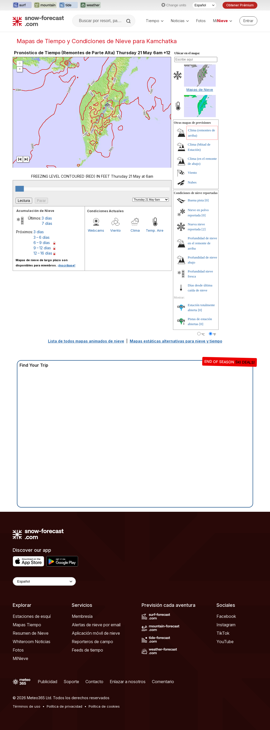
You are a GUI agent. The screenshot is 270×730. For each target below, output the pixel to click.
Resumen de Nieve (31, 633)
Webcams (96, 230)
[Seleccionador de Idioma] (204, 5)
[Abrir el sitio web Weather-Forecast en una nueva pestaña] (90, 5)
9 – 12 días (42, 248)
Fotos (201, 20)
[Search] (129, 21)
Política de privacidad (64, 706)
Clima (135, 230)
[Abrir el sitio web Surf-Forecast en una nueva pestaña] (22, 5)
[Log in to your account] (248, 20)
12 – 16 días (42, 253)
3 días (47, 218)
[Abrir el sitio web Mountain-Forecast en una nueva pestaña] (45, 5)
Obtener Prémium (240, 5)
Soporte (71, 681)
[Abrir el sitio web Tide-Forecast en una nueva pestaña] (68, 5)
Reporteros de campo (92, 641)
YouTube (225, 641)
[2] (203, 229)
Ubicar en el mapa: (187, 53)
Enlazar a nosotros (128, 681)
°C (203, 334)
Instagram (225, 624)
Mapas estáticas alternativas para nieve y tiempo (176, 341)
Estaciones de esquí (32, 616)
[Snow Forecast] (38, 21)
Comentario (163, 681)
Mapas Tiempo (27, 624)
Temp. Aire (154, 230)
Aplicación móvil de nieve (96, 633)
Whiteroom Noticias (31, 641)
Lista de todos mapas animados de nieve (86, 341)
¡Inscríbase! (66, 265)
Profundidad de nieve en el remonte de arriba (202, 243)
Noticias (180, 20)
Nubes (192, 182)
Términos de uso (26, 706)
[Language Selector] (44, 581)
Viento (115, 230)
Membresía (82, 616)
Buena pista (196, 200)
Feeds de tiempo (87, 650)
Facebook (226, 616)
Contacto (94, 681)
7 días (47, 223)
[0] (207, 200)
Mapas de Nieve (199, 89)
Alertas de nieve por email (96, 624)
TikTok (222, 633)
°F (214, 334)
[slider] (19, 189)
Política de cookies (104, 706)
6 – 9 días (41, 242)
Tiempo (154, 20)
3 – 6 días (41, 237)
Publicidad (47, 681)
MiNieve (20, 658)
